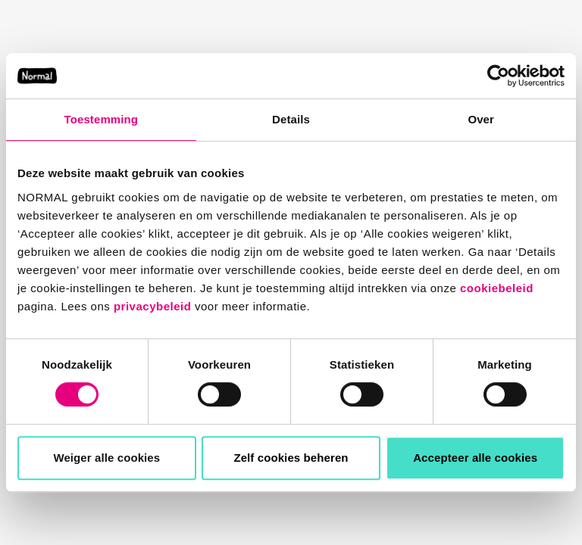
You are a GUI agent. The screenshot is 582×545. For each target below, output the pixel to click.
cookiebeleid (497, 288)
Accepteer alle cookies (475, 457)
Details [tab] (291, 119)
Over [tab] (481, 119)
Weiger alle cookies (106, 457)
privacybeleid (152, 306)
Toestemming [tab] (101, 119)
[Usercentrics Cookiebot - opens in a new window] (498, 75)
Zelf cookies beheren (290, 457)
